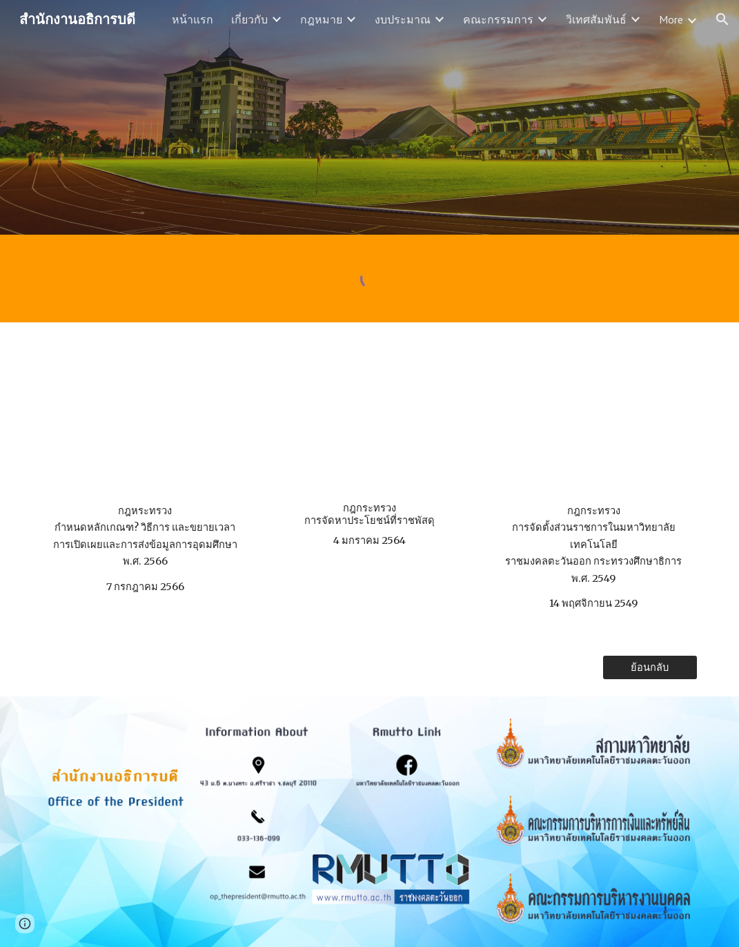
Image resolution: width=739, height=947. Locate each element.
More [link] (671, 19)
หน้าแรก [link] (192, 19)
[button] (722, 19)
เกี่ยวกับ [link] (249, 19)
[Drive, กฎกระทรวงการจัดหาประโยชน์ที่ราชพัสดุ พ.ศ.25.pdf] (369, 416)
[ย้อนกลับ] (650, 667)
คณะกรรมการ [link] (498, 19)
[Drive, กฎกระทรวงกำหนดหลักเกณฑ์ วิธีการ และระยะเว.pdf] (145, 416)
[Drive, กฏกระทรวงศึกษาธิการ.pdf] (594, 416)
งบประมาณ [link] (403, 19)
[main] (145, 549)
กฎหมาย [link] (321, 19)
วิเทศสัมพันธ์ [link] (596, 19)
